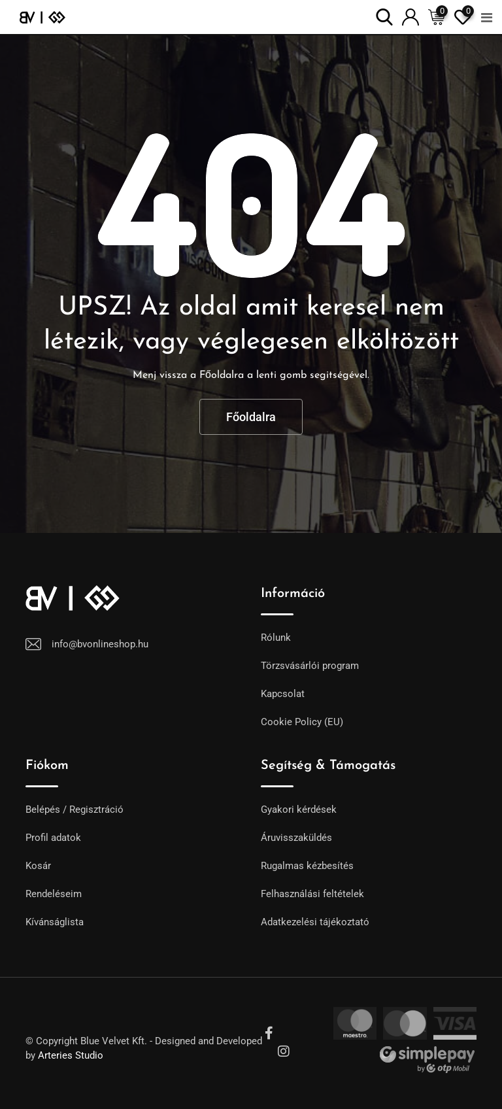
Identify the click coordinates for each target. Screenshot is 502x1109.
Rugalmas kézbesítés (307, 866)
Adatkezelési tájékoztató (315, 922)
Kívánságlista (54, 922)
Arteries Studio (70, 1055)
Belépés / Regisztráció (74, 809)
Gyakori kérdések (299, 809)
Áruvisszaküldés (296, 838)
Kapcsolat (283, 694)
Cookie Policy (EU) (302, 722)
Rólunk (276, 637)
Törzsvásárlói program (310, 666)
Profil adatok (53, 838)
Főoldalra (251, 417)
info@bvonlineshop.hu (100, 644)
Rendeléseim (53, 894)
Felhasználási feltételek (312, 894)
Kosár (38, 866)
